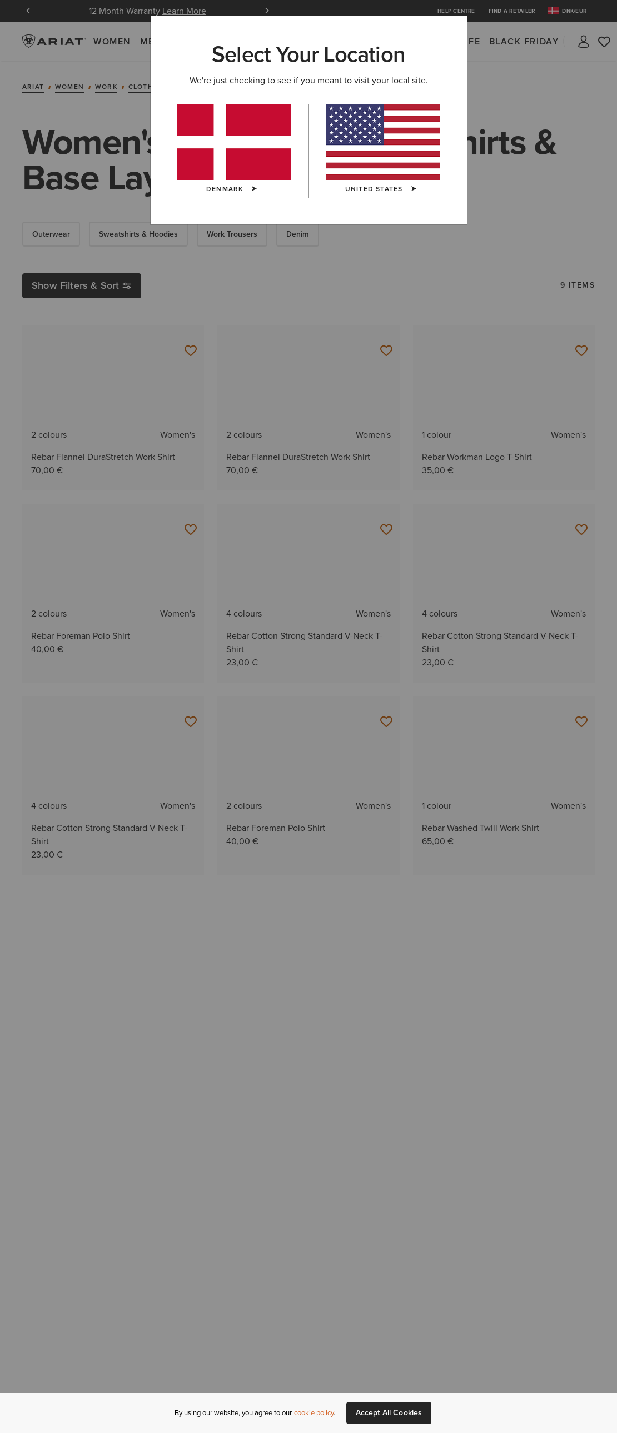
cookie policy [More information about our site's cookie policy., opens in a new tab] (314, 1412)
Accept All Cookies (389, 1413)
